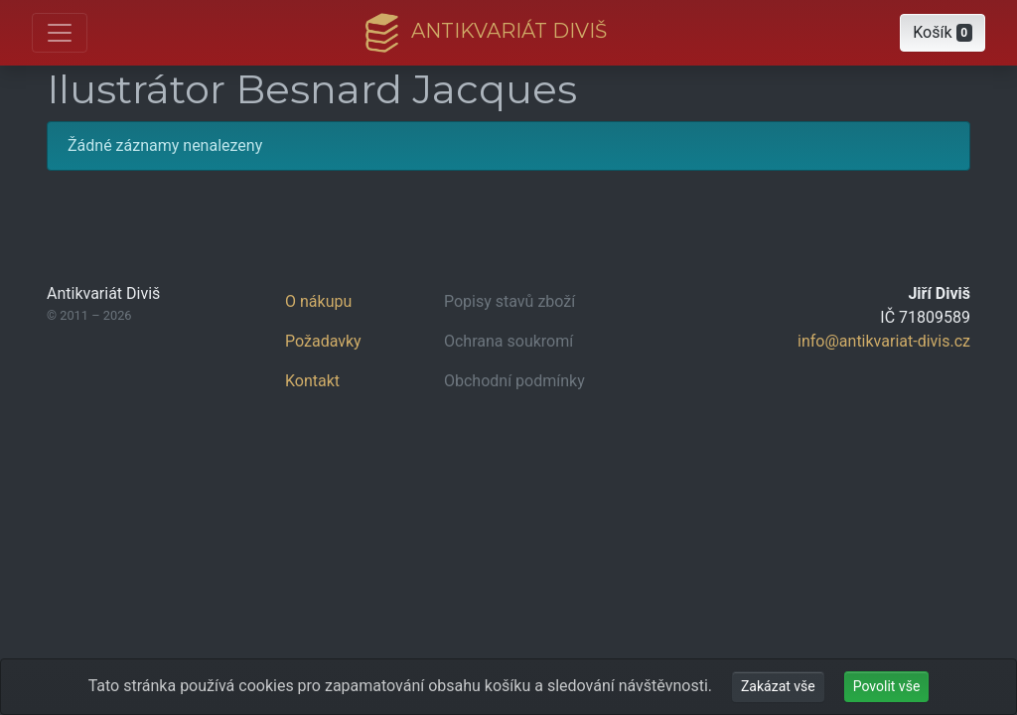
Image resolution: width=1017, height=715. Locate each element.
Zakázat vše (778, 686)
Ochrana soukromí (508, 341)
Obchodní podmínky (514, 380)
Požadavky (323, 341)
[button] (942, 33)
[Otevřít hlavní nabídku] (59, 33)
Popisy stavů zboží (509, 301)
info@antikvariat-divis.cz (884, 341)
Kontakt (312, 380)
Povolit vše (887, 686)
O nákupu (318, 301)
